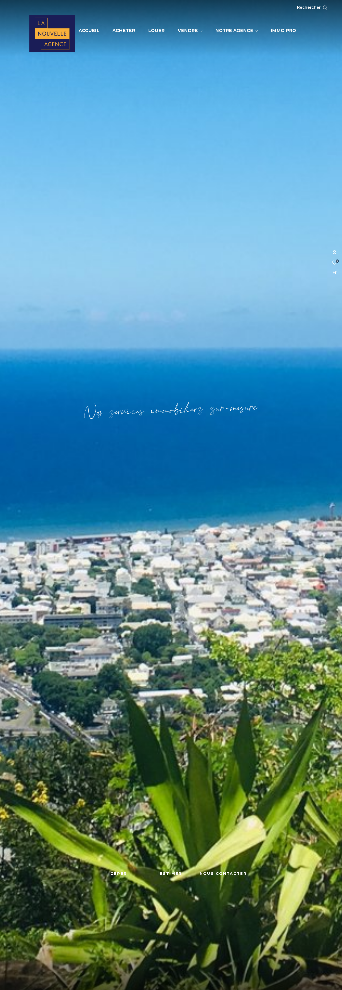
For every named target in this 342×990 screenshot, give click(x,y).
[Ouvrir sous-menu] (201, 31)
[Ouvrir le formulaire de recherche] (322, 7)
